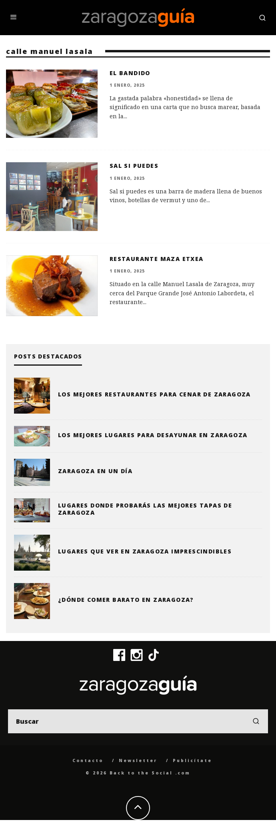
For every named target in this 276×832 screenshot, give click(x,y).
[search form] (138, 721)
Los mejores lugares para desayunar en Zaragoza (152, 435)
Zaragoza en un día (95, 471)
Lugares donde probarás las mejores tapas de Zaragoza (145, 509)
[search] (256, 721)
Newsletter (138, 760)
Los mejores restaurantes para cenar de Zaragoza (154, 394)
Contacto (87, 760)
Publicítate (192, 760)
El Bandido (130, 73)
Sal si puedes (134, 165)
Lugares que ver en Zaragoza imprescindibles (145, 551)
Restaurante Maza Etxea (157, 259)
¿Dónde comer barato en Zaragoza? (126, 599)
